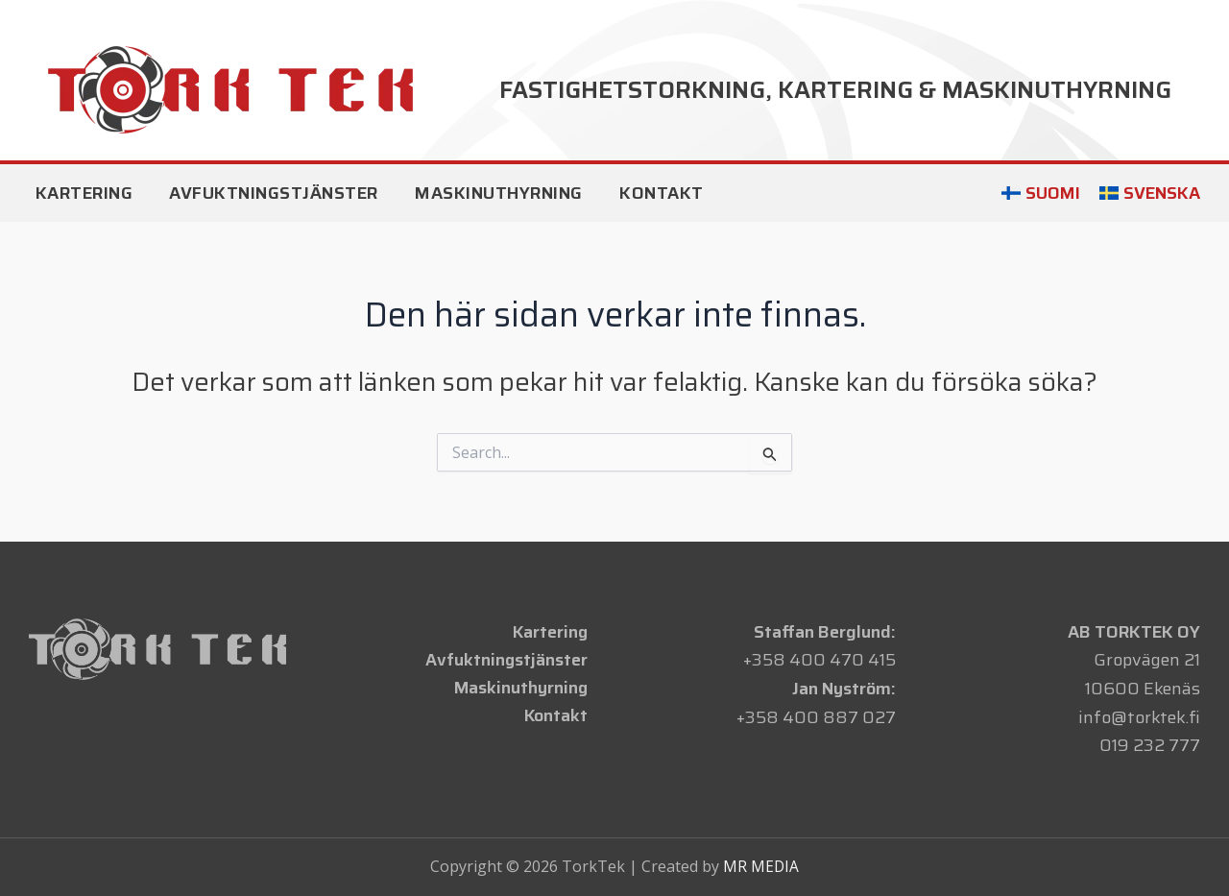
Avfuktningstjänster (508, 659)
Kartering (552, 631)
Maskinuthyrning (522, 688)
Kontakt (558, 717)
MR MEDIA (761, 866)
